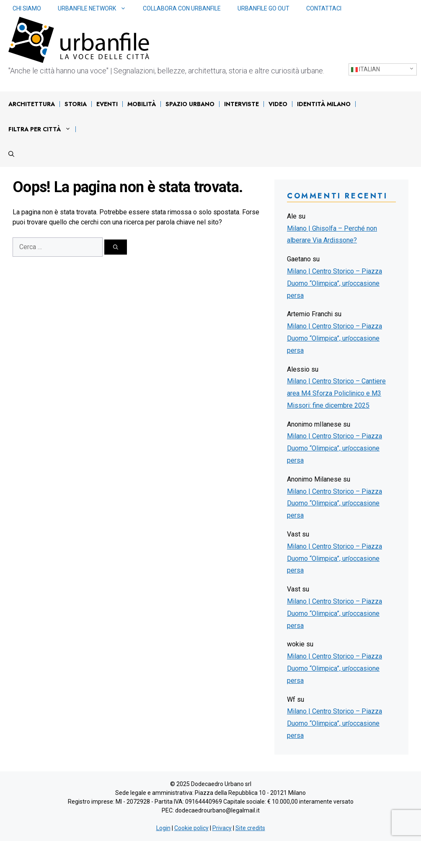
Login (163, 828)
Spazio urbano (189, 104)
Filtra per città (41, 129)
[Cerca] (115, 247)
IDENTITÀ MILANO (324, 104)
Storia (76, 104)
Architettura (31, 104)
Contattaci (323, 8)
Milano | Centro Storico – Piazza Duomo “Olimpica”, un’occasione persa (334, 283)
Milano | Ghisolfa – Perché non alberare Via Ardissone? (332, 234)
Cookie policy (191, 828)
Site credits (250, 828)
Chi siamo (27, 8)
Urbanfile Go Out (263, 8)
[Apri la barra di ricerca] (11, 154)
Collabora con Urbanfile (182, 8)
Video (278, 104)
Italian (365, 69)
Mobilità (141, 104)
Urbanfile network (96, 8)
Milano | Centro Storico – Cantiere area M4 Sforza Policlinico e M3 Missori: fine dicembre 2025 (336, 393)
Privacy (222, 828)
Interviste (241, 104)
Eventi (107, 104)
